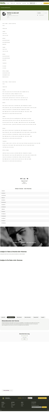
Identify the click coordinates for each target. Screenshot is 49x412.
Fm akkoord (3, 218)
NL (48, 0)
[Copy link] (25, 178)
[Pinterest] (27, 178)
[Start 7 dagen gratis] (42, 398)
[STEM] (24, 339)
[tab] (3, 317)
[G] (3, 398)
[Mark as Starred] (20, 398)
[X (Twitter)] (22, 178)
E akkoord (3, 209)
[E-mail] (36, 407)
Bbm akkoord (4, 202)
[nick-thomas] (17, 14)
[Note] (32, 403)
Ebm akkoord (4, 216)
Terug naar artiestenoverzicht (5, 7)
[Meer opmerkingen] (7, 390)
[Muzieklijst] (40, 13)
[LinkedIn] (24, 178)
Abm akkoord (4, 195)
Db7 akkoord (4, 206)
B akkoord (3, 197)
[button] (8, 3)
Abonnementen (46, 0)
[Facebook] (21, 178)
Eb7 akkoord (3, 213)
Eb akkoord (3, 211)
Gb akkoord (3, 220)
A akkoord (3, 190)
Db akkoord (3, 204)
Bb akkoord (3, 200)
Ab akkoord (3, 193)
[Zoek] (31, 3)
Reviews (14, 0)
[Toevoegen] (46, 13)
